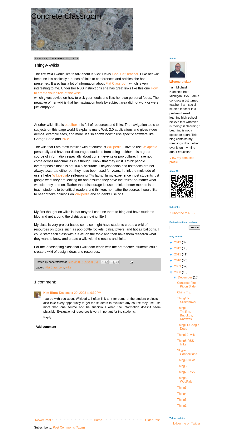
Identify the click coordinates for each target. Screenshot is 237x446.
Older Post (152, 420)
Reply (47, 317)
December (185, 277)
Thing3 (181, 399)
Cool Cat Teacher (125, 74)
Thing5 (181, 387)
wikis (69, 267)
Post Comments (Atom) (69, 427)
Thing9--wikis (186, 360)
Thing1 (181, 405)
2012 (178, 248)
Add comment (46, 326)
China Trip (184, 292)
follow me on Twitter (186, 423)
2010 (178, 260)
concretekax (182, 81)
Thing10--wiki (186, 334)
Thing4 (181, 393)
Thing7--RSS (186, 372)
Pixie (65, 139)
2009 (178, 266)
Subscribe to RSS (182, 213)
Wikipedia (114, 147)
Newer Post (43, 420)
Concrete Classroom (66, 16)
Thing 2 (182, 366)
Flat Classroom (117, 83)
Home (98, 420)
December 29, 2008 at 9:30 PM (80, 292)
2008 (178, 272)
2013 (178, 242)
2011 (178, 254)
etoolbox (71, 125)
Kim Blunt (50, 292)
